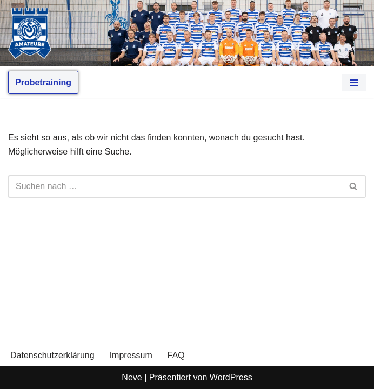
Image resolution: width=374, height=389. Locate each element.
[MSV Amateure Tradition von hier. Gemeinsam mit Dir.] (29, 33)
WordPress (231, 377)
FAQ (176, 355)
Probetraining (43, 82)
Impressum (131, 355)
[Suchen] (175, 186)
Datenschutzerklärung (52, 355)
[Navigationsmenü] (354, 82)
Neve (132, 377)
